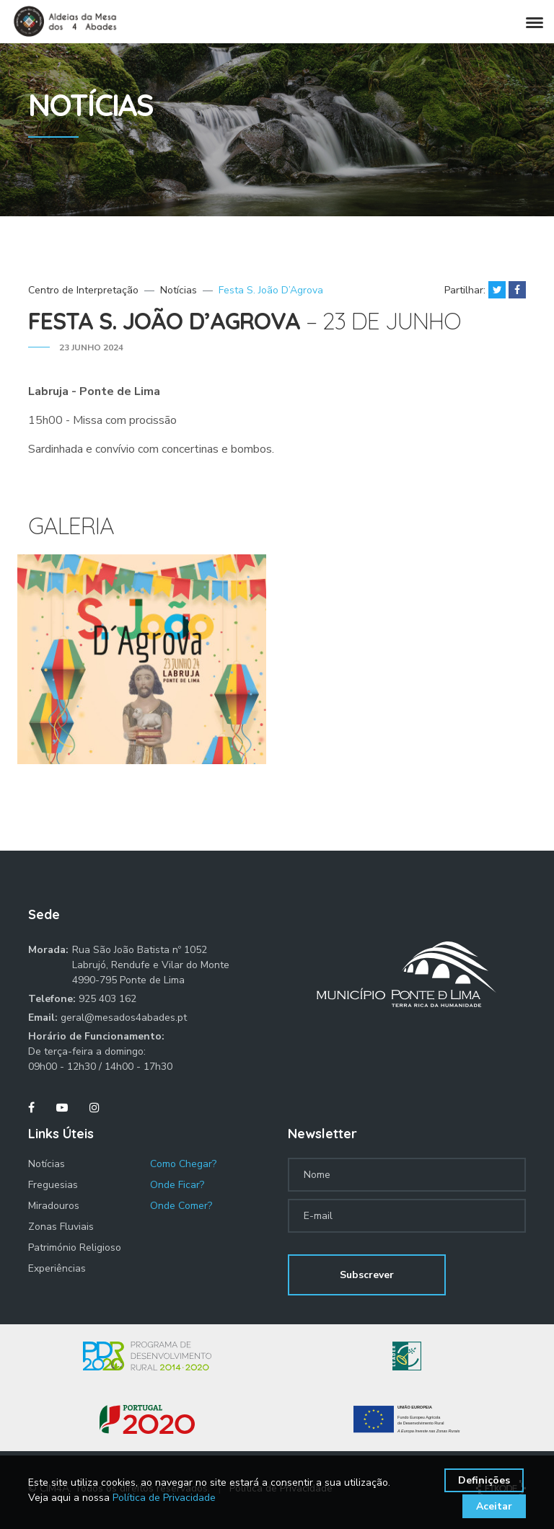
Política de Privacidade (164, 1497)
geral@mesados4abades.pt (124, 1017)
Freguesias (53, 1185)
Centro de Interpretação (83, 290)
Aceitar (494, 1506)
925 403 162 (107, 999)
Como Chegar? (183, 1164)
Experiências (57, 1268)
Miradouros (53, 1206)
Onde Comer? (181, 1206)
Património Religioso (74, 1247)
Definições (484, 1480)
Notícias (178, 290)
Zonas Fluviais (61, 1226)
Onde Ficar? (177, 1185)
